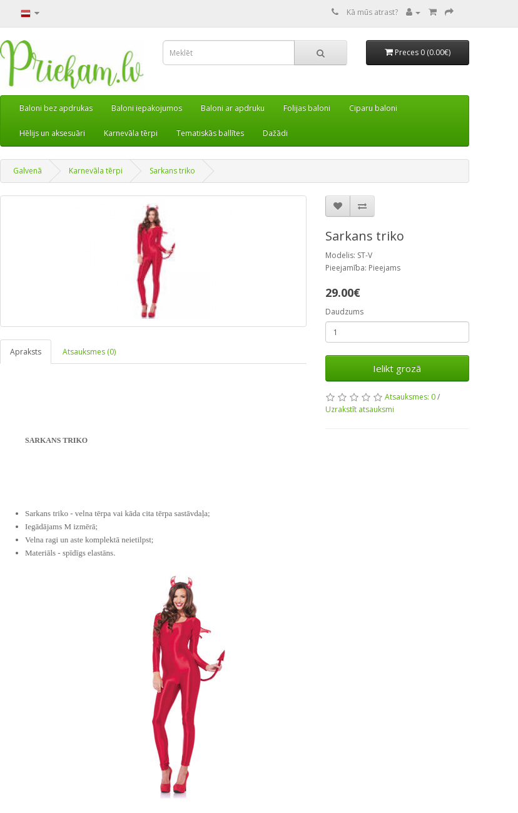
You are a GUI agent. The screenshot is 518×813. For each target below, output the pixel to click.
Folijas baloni (306, 108)
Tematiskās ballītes (210, 133)
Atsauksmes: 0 (410, 396)
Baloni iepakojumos (146, 108)
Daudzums (344, 311)
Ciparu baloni (373, 108)
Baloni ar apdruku (233, 108)
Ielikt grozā (397, 368)
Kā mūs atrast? (372, 12)
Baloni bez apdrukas (56, 108)
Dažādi (275, 133)
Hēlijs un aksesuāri (52, 133)
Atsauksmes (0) (89, 351)
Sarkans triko (172, 170)
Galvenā (27, 170)
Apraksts (25, 351)
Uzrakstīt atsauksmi (359, 409)
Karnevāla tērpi (131, 133)
